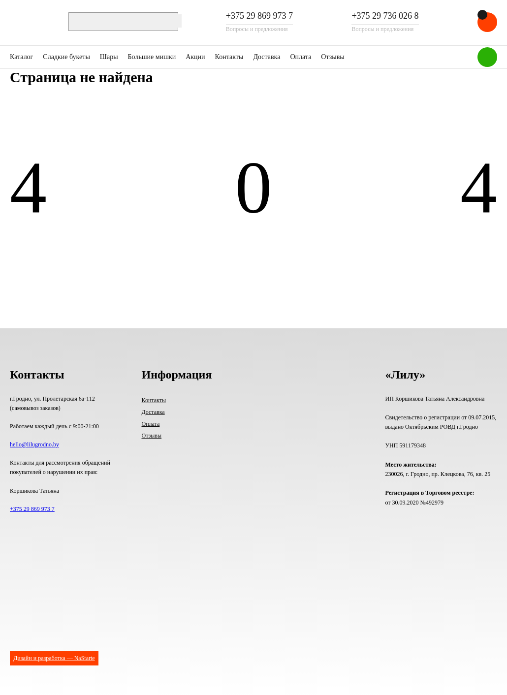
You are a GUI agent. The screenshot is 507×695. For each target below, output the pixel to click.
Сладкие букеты (66, 57)
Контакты (229, 57)
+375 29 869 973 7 (259, 16)
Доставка (266, 57)
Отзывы (332, 57)
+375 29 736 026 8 (384, 16)
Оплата (300, 57)
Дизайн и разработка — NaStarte (54, 658)
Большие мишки (152, 57)
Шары (109, 57)
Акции (195, 57)
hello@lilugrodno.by (34, 444)
